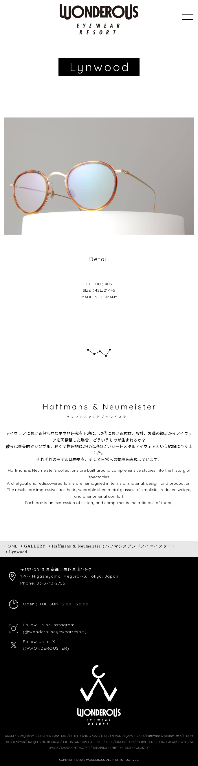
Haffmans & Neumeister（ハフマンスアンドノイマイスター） (114, 546)
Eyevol (128, 736)
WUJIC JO (142, 748)
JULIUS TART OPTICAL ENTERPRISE (87, 742)
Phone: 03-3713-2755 (42, 583)
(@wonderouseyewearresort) (55, 631)
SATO (183, 742)
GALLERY (34, 546)
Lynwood (18, 552)
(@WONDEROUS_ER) (46, 648)
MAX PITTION (124, 742)
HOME (11, 546)
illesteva (19, 742)
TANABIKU (99, 748)
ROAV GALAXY (167, 742)
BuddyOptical (25, 736)
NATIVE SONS (145, 742)
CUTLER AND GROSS (83, 736)
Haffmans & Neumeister (163, 736)
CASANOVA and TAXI (52, 736)
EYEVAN (115, 736)
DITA (104, 736)
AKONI (9, 736)
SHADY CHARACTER (75, 748)
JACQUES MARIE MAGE (43, 742)
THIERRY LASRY (121, 748)
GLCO (139, 736)
